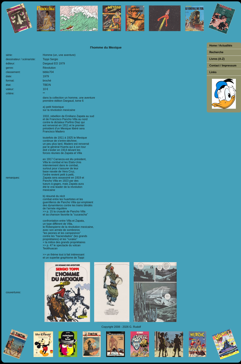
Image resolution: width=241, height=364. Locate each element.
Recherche (216, 52)
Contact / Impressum (222, 65)
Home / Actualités (220, 45)
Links (213, 72)
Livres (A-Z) (217, 58)
